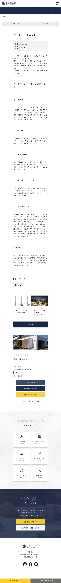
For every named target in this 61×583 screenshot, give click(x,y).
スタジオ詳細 (30, 387)
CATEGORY (44, 24)
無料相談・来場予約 (30, 524)
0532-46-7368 (32, 405)
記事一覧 (30, 326)
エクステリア (23, 48)
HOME (4, 16)
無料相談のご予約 (30, 399)
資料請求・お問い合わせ (30, 530)
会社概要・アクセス (30, 393)
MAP (17, 375)
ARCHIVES (15, 24)
